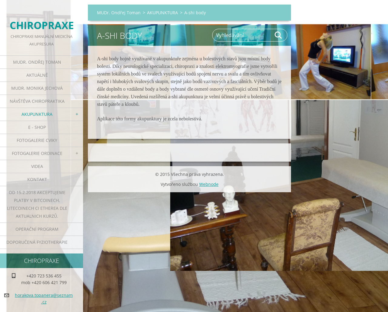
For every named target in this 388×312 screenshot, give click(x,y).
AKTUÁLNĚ (37, 75)
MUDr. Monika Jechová (37, 88)
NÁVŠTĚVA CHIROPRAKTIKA (37, 101)
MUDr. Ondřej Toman (37, 62)
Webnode (209, 184)
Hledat (279, 35)
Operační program (37, 229)
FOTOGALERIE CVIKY (37, 140)
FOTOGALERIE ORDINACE (37, 153)
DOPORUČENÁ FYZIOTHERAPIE (37, 242)
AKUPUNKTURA (37, 114)
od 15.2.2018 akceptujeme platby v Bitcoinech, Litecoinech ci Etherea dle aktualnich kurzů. (37, 204)
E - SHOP (37, 127)
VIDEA (37, 166)
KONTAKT (37, 179)
